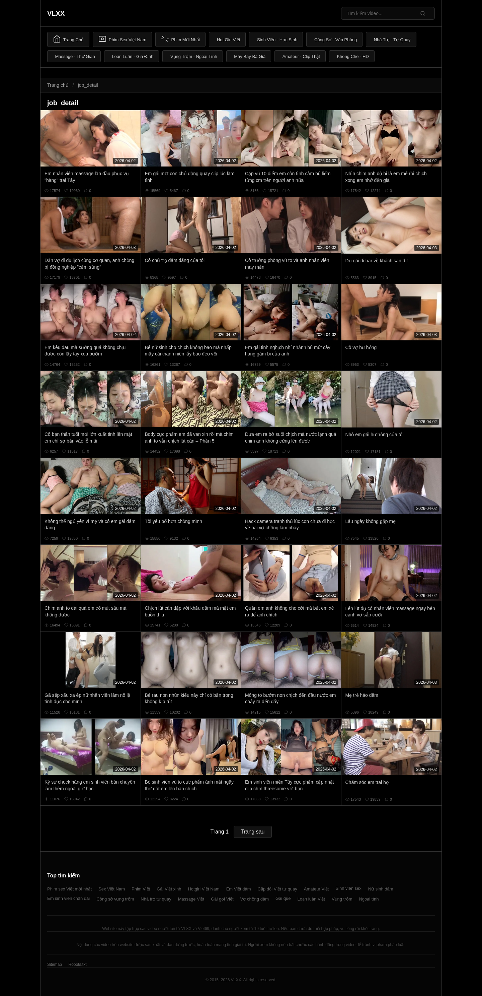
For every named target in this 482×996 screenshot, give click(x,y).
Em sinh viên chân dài (68, 898)
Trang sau (252, 832)
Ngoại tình (369, 899)
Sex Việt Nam (111, 888)
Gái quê (283, 898)
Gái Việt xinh (169, 888)
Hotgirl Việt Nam (203, 888)
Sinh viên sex (348, 888)
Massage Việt (191, 899)
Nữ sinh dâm (380, 888)
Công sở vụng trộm (115, 899)
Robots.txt (77, 964)
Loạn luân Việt (311, 899)
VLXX (56, 13)
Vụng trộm (342, 899)
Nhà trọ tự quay (156, 899)
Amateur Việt (316, 888)
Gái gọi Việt (222, 899)
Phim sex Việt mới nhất (69, 888)
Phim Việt (141, 888)
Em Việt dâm (238, 888)
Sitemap (54, 964)
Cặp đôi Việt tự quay (277, 888)
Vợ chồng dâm (254, 899)
